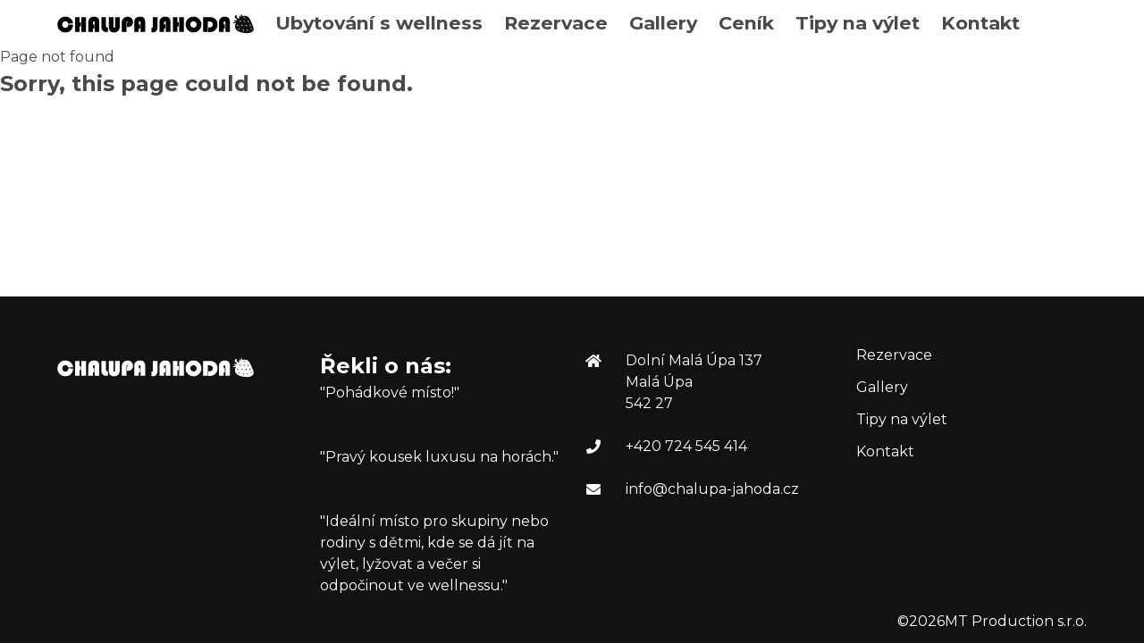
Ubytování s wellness (379, 23)
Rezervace (556, 23)
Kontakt (980, 23)
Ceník (746, 23)
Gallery (663, 23)
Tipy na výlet (857, 23)
